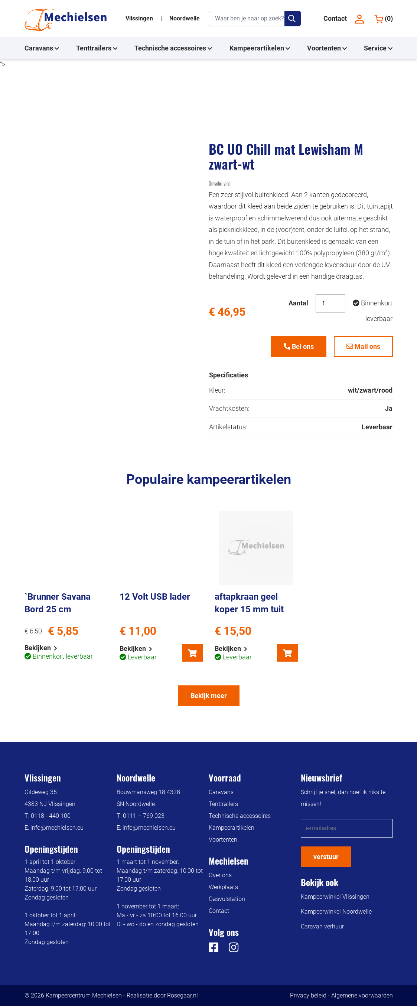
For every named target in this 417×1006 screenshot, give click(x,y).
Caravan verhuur (322, 926)
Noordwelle (184, 18)
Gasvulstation (227, 898)
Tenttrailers (96, 48)
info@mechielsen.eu (57, 827)
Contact (335, 18)
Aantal (298, 303)
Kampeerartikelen (259, 48)
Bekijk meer (208, 695)
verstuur (326, 857)
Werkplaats (223, 887)
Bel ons (299, 346)
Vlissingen (140, 18)
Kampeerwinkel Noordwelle (336, 911)
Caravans (42, 48)
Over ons (220, 875)
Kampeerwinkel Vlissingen (335, 896)
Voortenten (327, 48)
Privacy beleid (308, 995)
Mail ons (363, 346)
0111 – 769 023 (143, 815)
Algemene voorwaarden (362, 995)
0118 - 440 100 (51, 815)
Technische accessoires (173, 48)
